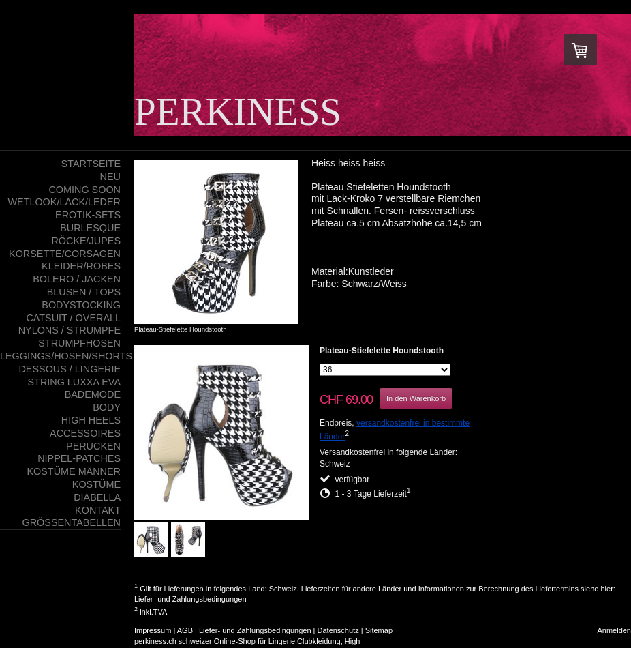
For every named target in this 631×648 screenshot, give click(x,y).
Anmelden (614, 630)
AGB (185, 630)
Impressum (152, 630)
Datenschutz (338, 630)
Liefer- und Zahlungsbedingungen (190, 599)
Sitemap (379, 630)
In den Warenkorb (416, 398)
